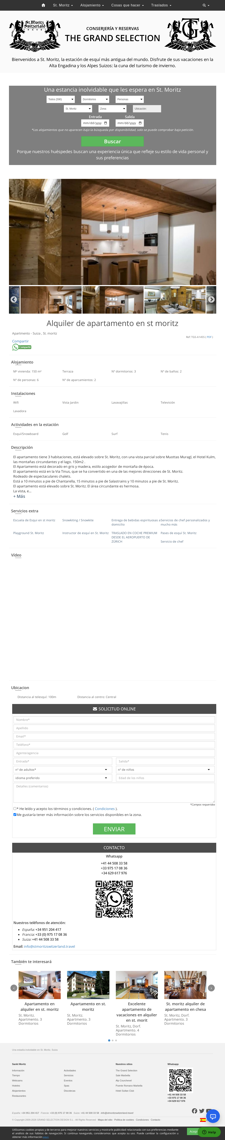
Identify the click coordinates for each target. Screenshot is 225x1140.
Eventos (68, 1080)
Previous (14, 300)
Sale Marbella (123, 1075)
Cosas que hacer (127, 5)
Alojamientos (19, 1090)
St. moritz (50, 333)
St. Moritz (63, 5)
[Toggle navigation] (206, 5)
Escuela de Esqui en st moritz (34, 520)
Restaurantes (19, 1096)
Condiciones (105, 808)
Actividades (70, 1070)
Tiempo (16, 1075)
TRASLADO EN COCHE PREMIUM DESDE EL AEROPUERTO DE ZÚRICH (134, 537)
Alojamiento (92, 5)
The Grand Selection (126, 1070)
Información (18, 1070)
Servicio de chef (172, 541)
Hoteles (16, 1085)
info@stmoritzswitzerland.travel (49, 946)
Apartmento (21, 333)
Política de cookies (124, 1119)
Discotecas (69, 1090)
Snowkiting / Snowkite (78, 520)
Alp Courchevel (124, 1080)
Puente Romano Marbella (129, 1085)
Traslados (161, 5)
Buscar (112, 141)
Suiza (37, 333)
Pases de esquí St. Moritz (179, 533)
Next (211, 300)
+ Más (19, 496)
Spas (66, 1085)
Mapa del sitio (105, 1119)
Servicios (69, 1075)
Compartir (20, 341)
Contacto (156, 1119)
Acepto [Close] (195, 1131)
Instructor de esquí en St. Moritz (85, 533)
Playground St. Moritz (28, 533)
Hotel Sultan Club (125, 1090)
